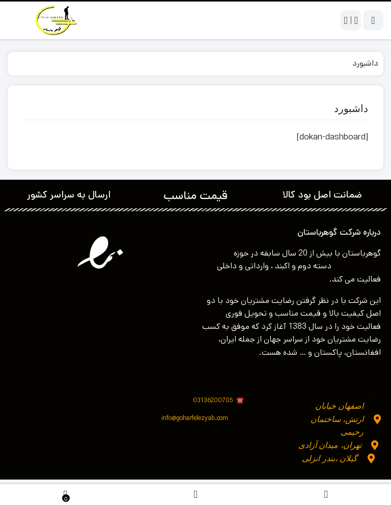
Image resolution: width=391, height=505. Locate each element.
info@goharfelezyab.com (194, 418)
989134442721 (170, 400)
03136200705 (218, 400)
